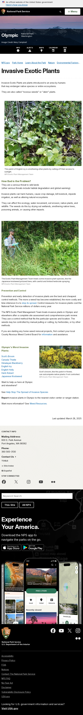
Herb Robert (7, 373)
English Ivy (6, 366)
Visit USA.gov (9, 708)
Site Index (7, 466)
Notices (5, 669)
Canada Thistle (8, 359)
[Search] (37, 496)
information (47, 334)
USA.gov (5, 696)
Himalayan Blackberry (12, 363)
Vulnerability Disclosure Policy (16, 692)
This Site (9, 504)
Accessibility (7, 656)
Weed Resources (38, 403)
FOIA (3, 665)
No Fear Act (7, 683)
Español (6, 470)
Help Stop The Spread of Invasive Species (27, 392)
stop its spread (29, 303)
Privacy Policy (8, 660)
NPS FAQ (5, 678)
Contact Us (8, 456)
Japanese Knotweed (11, 376)
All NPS (26, 504)
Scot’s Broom (7, 356)
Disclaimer (6, 687)
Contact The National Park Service (18, 674)
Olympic (9, 35)
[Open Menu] (72, 11)
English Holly (7, 369)
